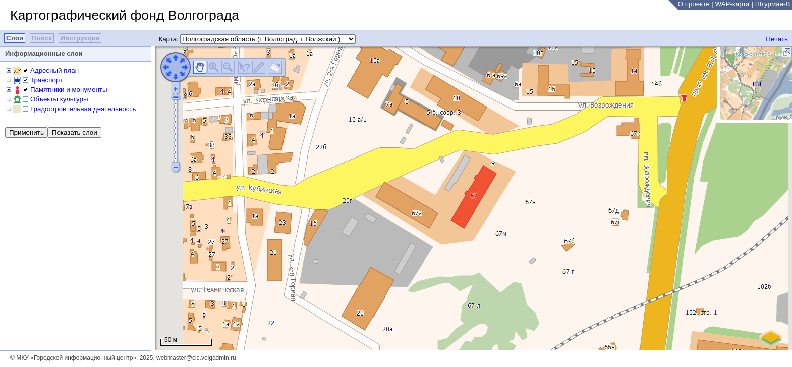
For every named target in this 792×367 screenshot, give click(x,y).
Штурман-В (772, 4)
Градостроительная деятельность (83, 109)
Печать (777, 39)
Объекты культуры (59, 99)
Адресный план (54, 70)
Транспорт (46, 80)
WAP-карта (732, 4)
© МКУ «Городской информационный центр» (73, 357)
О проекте (694, 4)
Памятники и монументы (68, 89)
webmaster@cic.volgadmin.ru (196, 357)
